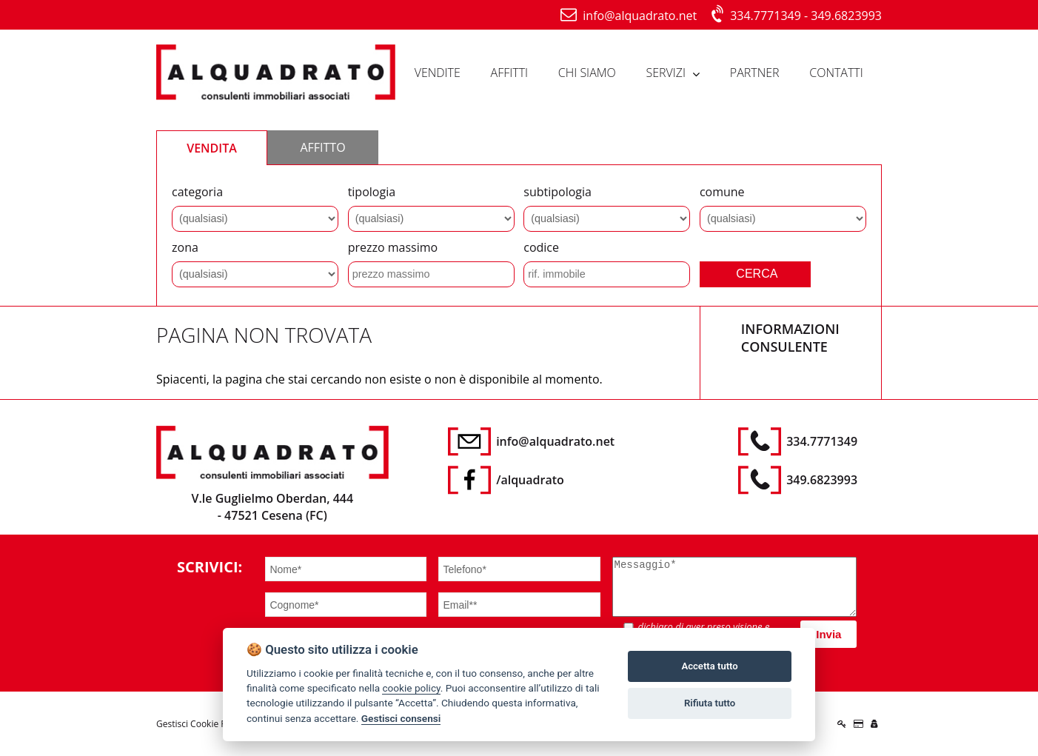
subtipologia (557, 192)
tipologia (371, 192)
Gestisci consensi (401, 718)
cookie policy (411, 688)
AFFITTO (322, 147)
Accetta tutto (709, 666)
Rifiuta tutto (709, 703)
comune (722, 192)
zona (185, 247)
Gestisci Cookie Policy (200, 723)
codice (541, 247)
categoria (197, 192)
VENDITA (212, 148)
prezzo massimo (393, 247)
